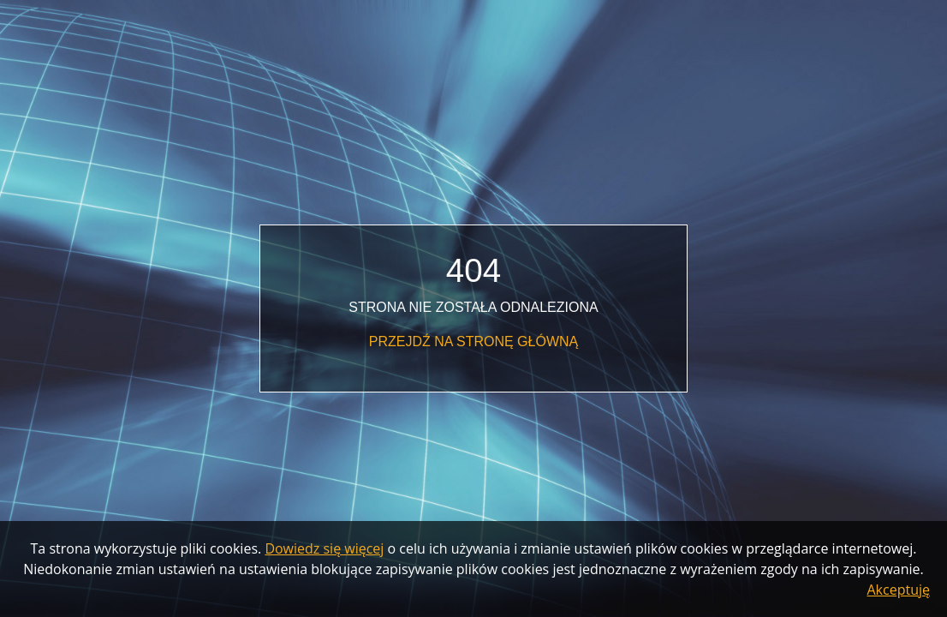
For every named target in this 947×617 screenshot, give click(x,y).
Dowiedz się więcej (324, 548)
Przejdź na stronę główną (473, 341)
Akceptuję (899, 589)
